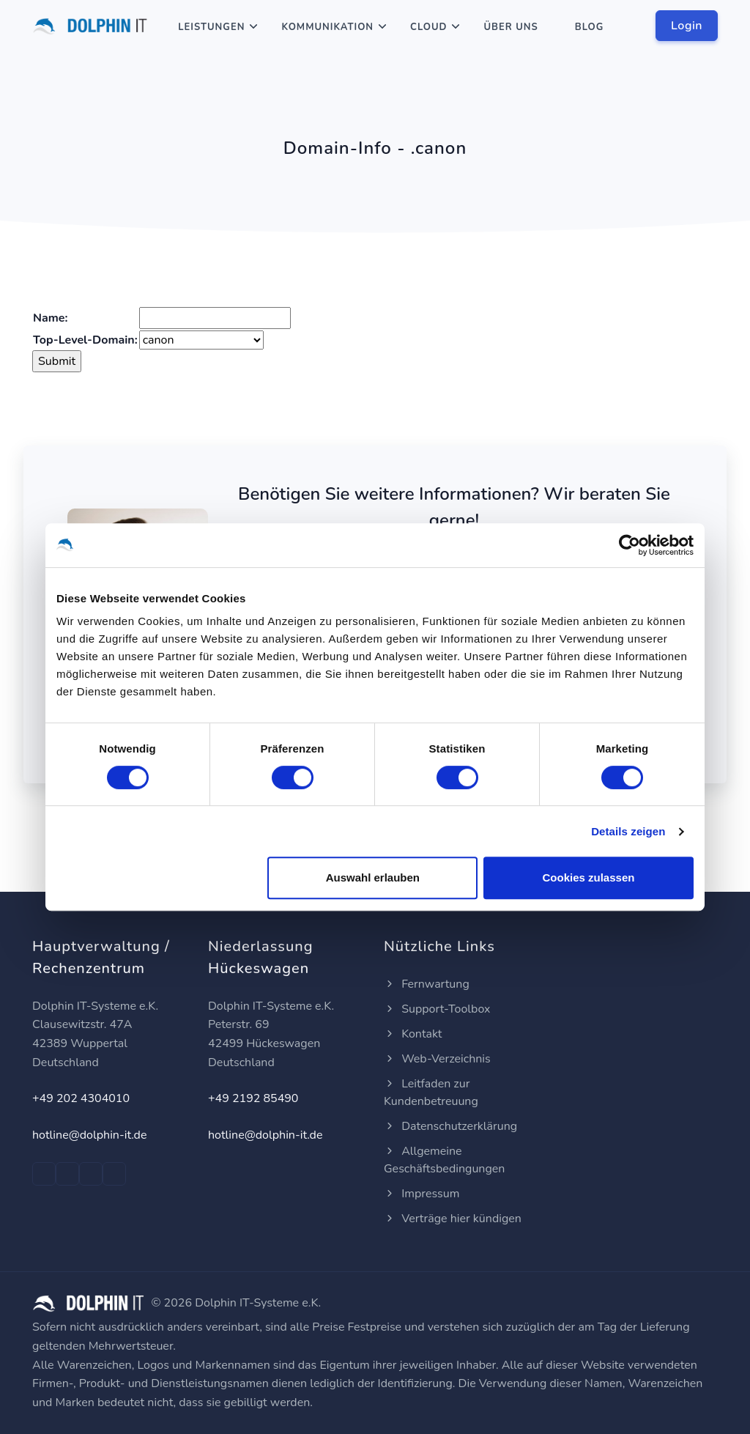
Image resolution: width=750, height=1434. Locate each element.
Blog (589, 27)
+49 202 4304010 (81, 1098)
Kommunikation (327, 27)
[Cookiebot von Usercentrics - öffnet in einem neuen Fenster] (629, 545)
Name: (50, 318)
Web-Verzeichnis (437, 1059)
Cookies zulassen (589, 877)
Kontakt (413, 1034)
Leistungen (211, 27)
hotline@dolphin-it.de (89, 1135)
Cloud (428, 27)
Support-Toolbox (437, 1009)
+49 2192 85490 (253, 1098)
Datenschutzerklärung (450, 1126)
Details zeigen (628, 831)
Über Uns (510, 27)
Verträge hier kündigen (452, 1219)
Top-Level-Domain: (85, 340)
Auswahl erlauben (373, 877)
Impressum (421, 1194)
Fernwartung (426, 984)
